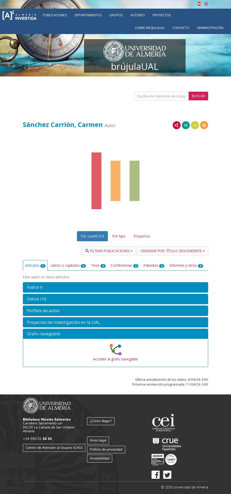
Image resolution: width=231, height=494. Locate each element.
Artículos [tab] (35, 265)
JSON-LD (186, 125)
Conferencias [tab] (124, 265)
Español (199, 4)
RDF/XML (177, 125)
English (206, 4)
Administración (210, 27)
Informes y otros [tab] (186, 265)
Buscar (198, 95)
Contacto (180, 27)
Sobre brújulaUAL (150, 27)
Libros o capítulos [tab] (68, 265)
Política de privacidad (106, 449)
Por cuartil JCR (92, 236)
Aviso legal (98, 440)
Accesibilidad (99, 458)
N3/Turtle (195, 125)
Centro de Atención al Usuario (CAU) (54, 447)
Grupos (116, 15)
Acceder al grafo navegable (115, 359)
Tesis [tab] (98, 265)
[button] (115, 287)
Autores (137, 15)
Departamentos (88, 15)
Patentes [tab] (153, 265)
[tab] (115, 287)
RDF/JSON (204, 125)
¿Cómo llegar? (101, 420)
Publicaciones (55, 15)
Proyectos (162, 15)
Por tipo (118, 236)
